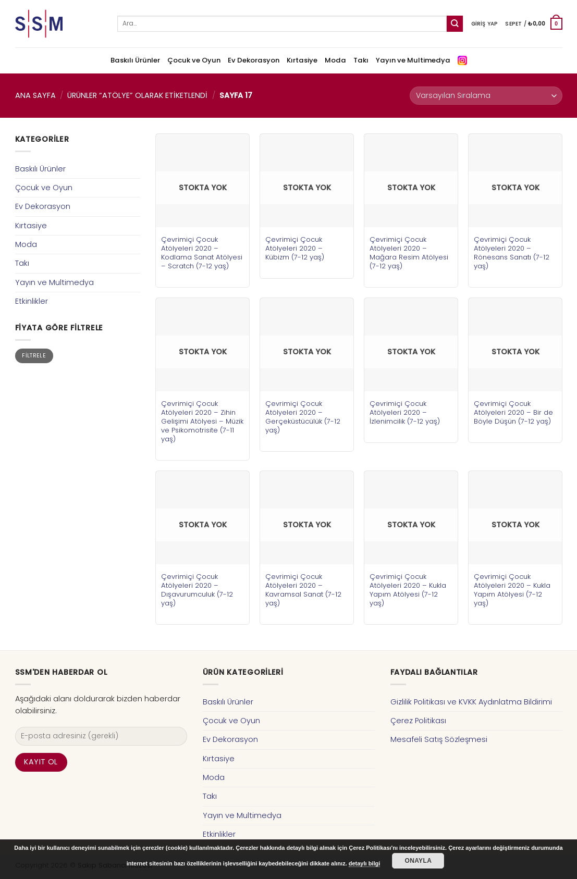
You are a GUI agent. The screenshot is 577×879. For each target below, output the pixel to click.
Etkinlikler (31, 301)
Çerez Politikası (418, 720)
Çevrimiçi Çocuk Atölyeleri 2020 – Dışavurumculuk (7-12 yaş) (197, 590)
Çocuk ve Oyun (193, 60)
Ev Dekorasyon (253, 60)
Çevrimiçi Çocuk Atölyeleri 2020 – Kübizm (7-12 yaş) (294, 248)
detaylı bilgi (364, 863)
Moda (335, 60)
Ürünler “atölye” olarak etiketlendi (137, 95)
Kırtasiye (302, 60)
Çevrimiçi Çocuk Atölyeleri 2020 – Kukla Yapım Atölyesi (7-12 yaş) (408, 590)
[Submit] (455, 24)
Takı (361, 60)
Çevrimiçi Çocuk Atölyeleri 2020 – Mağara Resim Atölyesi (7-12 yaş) (409, 252)
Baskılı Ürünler (135, 60)
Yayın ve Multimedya (413, 60)
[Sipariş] (486, 95)
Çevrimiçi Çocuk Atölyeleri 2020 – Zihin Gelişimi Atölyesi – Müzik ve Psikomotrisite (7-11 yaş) (202, 421)
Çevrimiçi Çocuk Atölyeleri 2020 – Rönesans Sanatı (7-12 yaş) (511, 252)
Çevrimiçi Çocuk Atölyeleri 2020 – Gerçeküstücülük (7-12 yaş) (302, 417)
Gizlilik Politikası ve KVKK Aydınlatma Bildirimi (471, 702)
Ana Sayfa (35, 95)
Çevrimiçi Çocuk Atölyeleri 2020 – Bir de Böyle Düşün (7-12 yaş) (513, 412)
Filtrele (34, 356)
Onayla (418, 860)
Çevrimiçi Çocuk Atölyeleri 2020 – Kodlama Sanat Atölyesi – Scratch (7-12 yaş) (201, 252)
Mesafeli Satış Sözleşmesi (438, 739)
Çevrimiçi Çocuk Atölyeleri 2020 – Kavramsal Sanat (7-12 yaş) (303, 590)
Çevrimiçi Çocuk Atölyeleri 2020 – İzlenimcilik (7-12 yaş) (405, 412)
